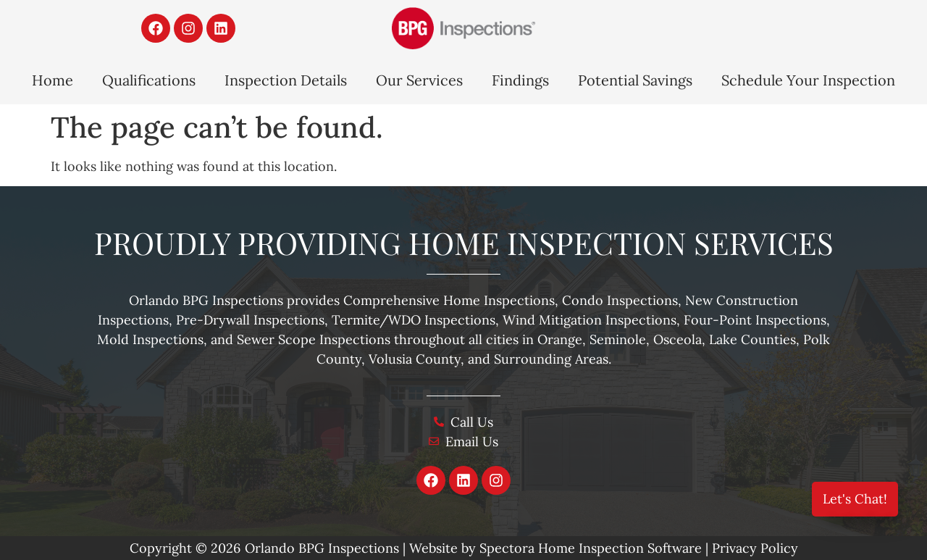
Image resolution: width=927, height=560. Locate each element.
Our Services (419, 80)
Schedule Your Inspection (808, 80)
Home (52, 80)
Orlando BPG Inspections (322, 548)
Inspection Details (286, 80)
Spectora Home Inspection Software (590, 548)
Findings (520, 80)
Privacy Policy (755, 548)
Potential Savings (635, 80)
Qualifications (149, 80)
